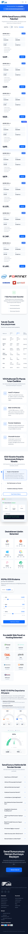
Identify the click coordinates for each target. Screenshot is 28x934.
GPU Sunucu (3, 901)
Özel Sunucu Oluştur (14, 621)
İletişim (16, 907)
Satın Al (22, 56)
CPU (5, 597)
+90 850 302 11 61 (6, 913)
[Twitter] (5, 892)
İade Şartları (17, 901)
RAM (5, 604)
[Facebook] (2, 892)
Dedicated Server (5, 905)
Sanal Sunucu (4, 898)
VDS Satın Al (3, 903)
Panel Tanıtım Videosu (15, 494)
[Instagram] (8, 892)
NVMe (5, 611)
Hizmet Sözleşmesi (19, 898)
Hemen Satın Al (14, 870)
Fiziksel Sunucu (4, 900)
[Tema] (22, 2)
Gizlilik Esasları (18, 900)
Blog (16, 903)
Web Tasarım (4, 907)
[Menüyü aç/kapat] (26, 2)
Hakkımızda (17, 905)
